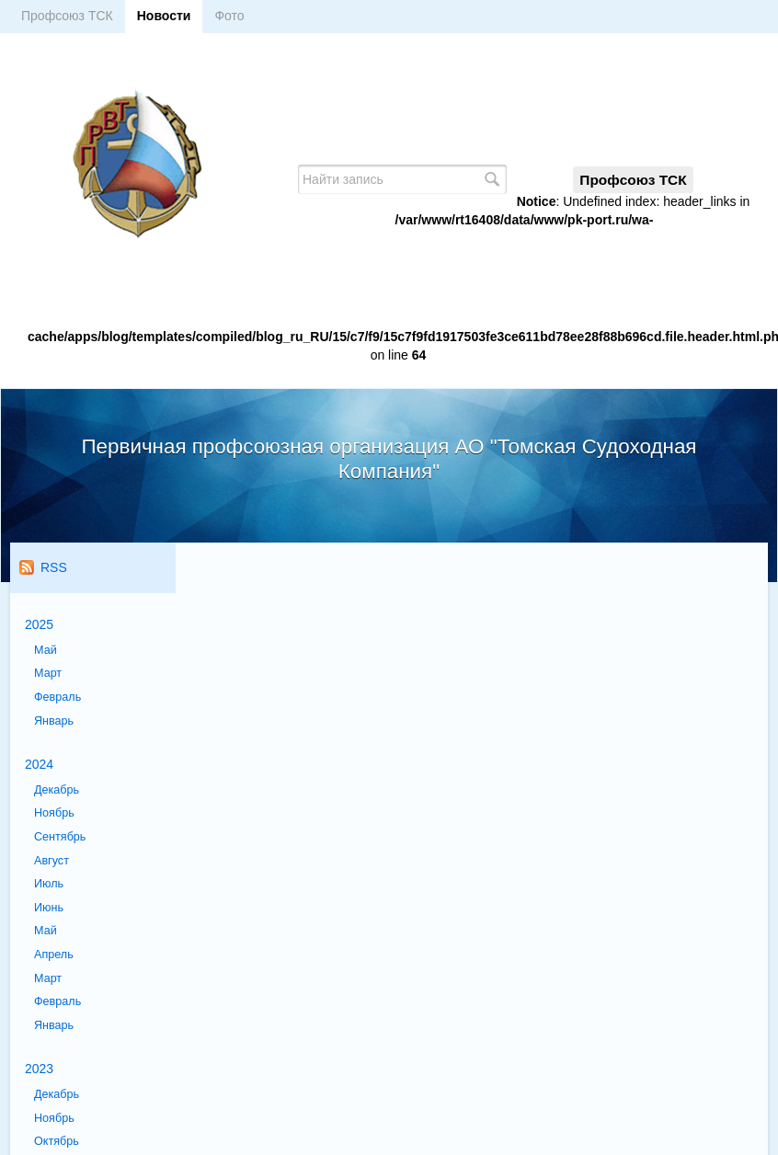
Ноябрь (54, 812)
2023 (39, 1068)
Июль (48, 883)
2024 (39, 764)
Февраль (57, 697)
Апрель (54, 954)
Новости (164, 15)
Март (48, 673)
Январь (54, 721)
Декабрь (56, 789)
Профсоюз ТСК (67, 15)
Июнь (48, 907)
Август (51, 860)
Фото (229, 15)
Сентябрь (60, 836)
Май (45, 650)
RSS (43, 567)
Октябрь (56, 1141)
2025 (39, 624)
